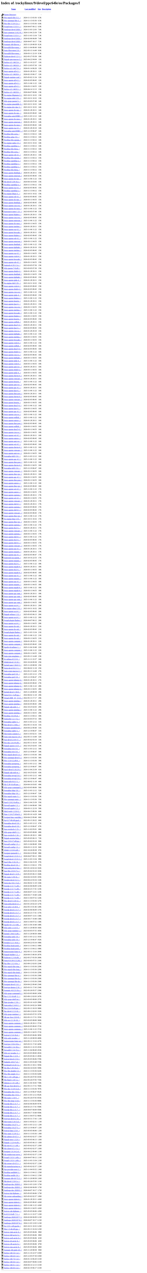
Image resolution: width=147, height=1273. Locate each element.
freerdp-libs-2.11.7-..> (12, 1104)
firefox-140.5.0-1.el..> (12, 1253)
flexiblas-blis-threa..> (12, 149)
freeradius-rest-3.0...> (12, 749)
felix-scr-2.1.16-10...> (12, 1020)
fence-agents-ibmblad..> (13, 173)
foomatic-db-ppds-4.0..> (13, 1250)
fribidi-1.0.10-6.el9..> (12, 850)
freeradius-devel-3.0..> (12, 823)
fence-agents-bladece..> (12, 215)
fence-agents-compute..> (13, 641)
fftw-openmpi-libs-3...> (12, 21)
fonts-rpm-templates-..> (12, 656)
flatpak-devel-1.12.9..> (12, 874)
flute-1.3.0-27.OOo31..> (13, 814)
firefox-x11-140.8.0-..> (12, 74)
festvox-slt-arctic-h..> (12, 1241)
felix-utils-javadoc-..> (12, 1038)
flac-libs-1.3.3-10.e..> (12, 964)
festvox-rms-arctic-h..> (12, 1247)
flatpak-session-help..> (12, 838)
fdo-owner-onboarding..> (13, 1196)
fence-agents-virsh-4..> (12, 256)
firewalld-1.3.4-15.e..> (12, 1050)
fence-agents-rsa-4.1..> (12, 128)
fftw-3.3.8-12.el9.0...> (12, 761)
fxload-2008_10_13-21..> (13, 698)
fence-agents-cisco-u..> (12, 331)
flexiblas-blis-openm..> (12, 140)
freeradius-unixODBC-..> (13, 116)
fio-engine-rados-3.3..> (12, 143)
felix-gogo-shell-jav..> (12, 999)
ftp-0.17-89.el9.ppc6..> (12, 820)
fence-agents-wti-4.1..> (12, 435)
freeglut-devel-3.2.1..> (12, 880)
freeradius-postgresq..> (12, 764)
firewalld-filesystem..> (12, 47)
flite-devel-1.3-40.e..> (12, 725)
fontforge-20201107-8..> (13, 1220)
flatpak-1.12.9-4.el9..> (12, 1143)
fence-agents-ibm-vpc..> (13, 474)
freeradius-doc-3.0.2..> (12, 1092)
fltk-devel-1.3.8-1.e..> (12, 1181)
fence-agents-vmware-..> (13, 379)
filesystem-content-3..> (12, 734)
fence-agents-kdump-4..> (13, 680)
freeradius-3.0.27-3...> (12, 1128)
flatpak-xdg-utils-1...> (12, 707)
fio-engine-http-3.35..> (12, 519)
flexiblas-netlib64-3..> (12, 1172)
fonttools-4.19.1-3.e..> (12, 265)
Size (39, 9)
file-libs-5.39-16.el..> (12, 1068)
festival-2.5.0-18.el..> (12, 1035)
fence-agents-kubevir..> (12, 1199)
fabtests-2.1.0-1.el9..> (12, 1083)
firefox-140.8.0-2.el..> (12, 1268)
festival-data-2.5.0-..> (12, 1131)
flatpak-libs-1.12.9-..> (12, 1056)
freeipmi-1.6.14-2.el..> (12, 1151)
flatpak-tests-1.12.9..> (12, 1140)
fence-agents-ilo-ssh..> (12, 626)
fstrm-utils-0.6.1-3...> (12, 781)
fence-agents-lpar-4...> (12, 304)
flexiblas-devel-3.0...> (12, 865)
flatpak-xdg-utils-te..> (12, 773)
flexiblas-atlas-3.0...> (12, 137)
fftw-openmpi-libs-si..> (12, 975)
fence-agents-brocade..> (13, 232)
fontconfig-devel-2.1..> (12, 904)
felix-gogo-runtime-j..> (12, 1014)
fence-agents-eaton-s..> (12, 420)
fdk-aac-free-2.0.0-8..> (12, 1017)
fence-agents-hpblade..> (13, 247)
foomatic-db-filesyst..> (12, 44)
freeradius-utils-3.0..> (12, 937)
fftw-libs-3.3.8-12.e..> (12, 24)
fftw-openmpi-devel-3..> (13, 758)
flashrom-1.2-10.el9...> (12, 958)
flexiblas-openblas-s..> (12, 146)
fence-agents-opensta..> (12, 495)
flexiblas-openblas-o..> (12, 161)
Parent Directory (10, 15)
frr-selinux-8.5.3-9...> (12, 659)
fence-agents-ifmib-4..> (12, 271)
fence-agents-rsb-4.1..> (12, 155)
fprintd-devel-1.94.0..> (12, 692)
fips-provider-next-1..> (12, 1169)
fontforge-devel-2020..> (13, 30)
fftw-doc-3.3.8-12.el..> (12, 1089)
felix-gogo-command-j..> (13, 993)
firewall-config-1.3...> (12, 844)
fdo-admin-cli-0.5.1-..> (12, 1137)
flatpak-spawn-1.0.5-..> (12, 746)
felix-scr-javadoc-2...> (12, 1053)
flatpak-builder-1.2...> (12, 955)
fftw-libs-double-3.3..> (12, 1071)
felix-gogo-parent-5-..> (12, 101)
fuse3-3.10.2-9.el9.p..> (12, 802)
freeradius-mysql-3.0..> (12, 776)
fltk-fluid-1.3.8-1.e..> (12, 1080)
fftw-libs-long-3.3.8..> (12, 1101)
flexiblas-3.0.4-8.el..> (12, 716)
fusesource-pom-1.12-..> (13, 212)
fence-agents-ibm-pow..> (13, 394)
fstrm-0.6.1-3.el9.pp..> (12, 695)
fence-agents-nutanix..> (12, 552)
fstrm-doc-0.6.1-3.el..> (12, 883)
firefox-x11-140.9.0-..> (12, 92)
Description (46, 9)
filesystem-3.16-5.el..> (12, 1122)
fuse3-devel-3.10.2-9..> (12, 770)
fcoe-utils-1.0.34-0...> (12, 907)
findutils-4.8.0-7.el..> (12, 1062)
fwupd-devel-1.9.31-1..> (13, 856)
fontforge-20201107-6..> (13, 1223)
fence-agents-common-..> (13, 1023)
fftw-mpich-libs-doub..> (13, 972)
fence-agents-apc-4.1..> (12, 388)
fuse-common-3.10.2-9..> (13, 33)
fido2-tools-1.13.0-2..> (12, 811)
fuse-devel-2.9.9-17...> (12, 740)
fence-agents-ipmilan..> (12, 701)
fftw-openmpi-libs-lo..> (12, 978)
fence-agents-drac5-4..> (12, 325)
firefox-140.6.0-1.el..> (12, 1256)
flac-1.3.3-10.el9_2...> (12, 996)
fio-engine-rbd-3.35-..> (12, 283)
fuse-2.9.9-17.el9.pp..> (12, 841)
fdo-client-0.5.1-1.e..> (12, 1149)
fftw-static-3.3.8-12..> (12, 1134)
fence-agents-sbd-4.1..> (12, 504)
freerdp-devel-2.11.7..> (12, 910)
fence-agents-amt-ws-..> (13, 367)
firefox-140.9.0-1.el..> (12, 1262)
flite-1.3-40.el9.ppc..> (12, 1229)
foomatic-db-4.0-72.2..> (13, 1178)
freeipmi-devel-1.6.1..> (12, 984)
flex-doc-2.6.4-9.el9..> (12, 743)
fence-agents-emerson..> (13, 122)
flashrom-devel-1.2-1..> (13, 56)
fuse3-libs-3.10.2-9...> (12, 862)
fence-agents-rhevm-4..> (13, 376)
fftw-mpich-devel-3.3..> (13, 755)
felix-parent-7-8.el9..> (12, 268)
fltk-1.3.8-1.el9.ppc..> (12, 1077)
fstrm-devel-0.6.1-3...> (12, 668)
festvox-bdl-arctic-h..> (12, 1235)
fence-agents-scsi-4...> (12, 605)
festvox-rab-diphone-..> (12, 1211)
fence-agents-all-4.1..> (12, 71)
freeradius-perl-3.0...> (12, 674)
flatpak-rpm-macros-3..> (13, 59)
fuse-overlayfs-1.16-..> (12, 835)
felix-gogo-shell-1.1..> (12, 832)
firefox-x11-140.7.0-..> (12, 68)
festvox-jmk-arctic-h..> (12, 1232)
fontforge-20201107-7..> (13, 1217)
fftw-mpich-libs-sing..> (12, 966)
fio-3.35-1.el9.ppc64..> (12, 1226)
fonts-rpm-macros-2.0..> (13, 737)
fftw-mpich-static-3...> (12, 796)
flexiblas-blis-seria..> (12, 134)
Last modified (30, 9)
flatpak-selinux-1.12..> (12, 614)
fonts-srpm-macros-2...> (13, 671)
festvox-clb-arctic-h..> (12, 1244)
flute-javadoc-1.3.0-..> (12, 1002)
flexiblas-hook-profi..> (12, 946)
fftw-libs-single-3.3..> (12, 1074)
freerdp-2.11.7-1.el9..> (12, 886)
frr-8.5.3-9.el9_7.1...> (12, 1214)
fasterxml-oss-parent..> (12, 558)
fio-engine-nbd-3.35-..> (12, 98)
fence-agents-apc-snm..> (13, 593)
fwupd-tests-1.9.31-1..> (12, 27)
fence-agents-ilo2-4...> (12, 528)
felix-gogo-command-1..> (13, 787)
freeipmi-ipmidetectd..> (12, 728)
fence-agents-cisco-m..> (13, 206)
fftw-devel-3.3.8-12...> (12, 901)
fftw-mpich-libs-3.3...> (12, 18)
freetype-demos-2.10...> (13, 987)
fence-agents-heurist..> (12, 301)
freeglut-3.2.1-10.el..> (12, 943)
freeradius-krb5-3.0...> (12, 456)
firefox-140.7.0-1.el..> (12, 1259)
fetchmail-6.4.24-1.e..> (12, 1065)
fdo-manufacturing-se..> (13, 1166)
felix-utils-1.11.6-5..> (12, 928)
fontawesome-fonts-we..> (13, 1041)
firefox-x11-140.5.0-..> (12, 62)
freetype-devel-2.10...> (12, 1119)
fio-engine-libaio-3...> (12, 194)
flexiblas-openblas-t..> (12, 164)
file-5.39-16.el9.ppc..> (12, 784)
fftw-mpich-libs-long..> (12, 969)
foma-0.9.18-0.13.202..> (13, 961)
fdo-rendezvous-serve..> (13, 1154)
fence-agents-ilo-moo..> (13, 119)
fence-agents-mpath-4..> (13, 567)
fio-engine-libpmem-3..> (13, 95)
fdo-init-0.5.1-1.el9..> (12, 1146)
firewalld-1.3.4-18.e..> (12, 1047)
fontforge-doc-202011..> (13, 1184)
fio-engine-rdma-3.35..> (13, 608)
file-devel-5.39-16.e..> (12, 182)
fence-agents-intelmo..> (12, 226)
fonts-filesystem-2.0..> (12, 50)
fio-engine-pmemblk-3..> (13, 104)
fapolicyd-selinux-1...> (12, 647)
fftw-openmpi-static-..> (12, 799)
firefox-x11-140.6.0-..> (12, 65)
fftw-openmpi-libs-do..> (13, 981)
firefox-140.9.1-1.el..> (12, 1265)
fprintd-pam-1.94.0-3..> (12, 665)
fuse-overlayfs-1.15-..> (12, 829)
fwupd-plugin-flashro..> (13, 620)
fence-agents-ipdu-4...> (12, 280)
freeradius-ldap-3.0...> (12, 790)
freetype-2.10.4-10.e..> (12, 1044)
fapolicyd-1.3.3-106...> (12, 925)
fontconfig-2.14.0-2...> (12, 1005)
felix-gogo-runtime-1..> (12, 931)
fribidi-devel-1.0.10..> (12, 662)
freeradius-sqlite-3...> (12, 722)
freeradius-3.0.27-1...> (12, 1125)
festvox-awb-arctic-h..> (12, 1238)
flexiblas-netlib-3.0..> (12, 1175)
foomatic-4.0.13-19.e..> (12, 990)
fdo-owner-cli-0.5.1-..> (12, 1163)
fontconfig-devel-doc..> (12, 868)
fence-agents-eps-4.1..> (12, 549)
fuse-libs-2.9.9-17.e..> (12, 871)
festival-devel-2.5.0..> (12, 1059)
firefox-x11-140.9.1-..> (12, 89)
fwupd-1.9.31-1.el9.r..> (12, 1157)
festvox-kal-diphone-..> (12, 1193)
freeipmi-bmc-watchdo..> (13, 817)
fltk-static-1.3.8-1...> (11, 1098)
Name (13, 9)
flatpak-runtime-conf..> (12, 77)
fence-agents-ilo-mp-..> (12, 110)
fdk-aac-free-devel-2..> (12, 1086)
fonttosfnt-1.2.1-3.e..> (12, 719)
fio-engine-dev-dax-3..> (13, 107)
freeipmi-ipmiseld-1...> (12, 853)
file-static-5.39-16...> (12, 877)
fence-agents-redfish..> (12, 322)
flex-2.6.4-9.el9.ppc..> (12, 1008)
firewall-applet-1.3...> (12, 805)
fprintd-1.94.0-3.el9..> (12, 934)
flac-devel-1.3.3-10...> (12, 1011)
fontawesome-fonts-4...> (13, 952)
